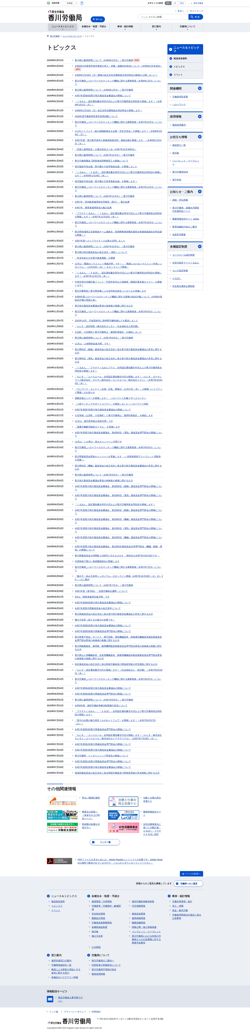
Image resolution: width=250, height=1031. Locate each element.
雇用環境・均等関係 (102, 900)
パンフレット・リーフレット (185, 162)
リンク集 (53, 1010)
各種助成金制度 (99, 926)
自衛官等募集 (179, 234)
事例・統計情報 (181, 895)
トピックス (179, 66)
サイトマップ (196, 11)
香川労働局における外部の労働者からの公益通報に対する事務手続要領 (146, 938)
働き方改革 (97, 935)
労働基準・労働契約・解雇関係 (106, 906)
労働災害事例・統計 (182, 900)
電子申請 (176, 179)
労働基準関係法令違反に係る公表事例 (186, 915)
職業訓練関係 (138, 921)
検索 (197, 17)
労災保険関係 (138, 905)
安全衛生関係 (98, 912)
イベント (178, 74)
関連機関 (186, 88)
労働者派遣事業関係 (102, 921)
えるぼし (176, 278)
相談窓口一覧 (179, 145)
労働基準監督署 (180, 96)
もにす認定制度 (180, 270)
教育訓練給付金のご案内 (184, 227)
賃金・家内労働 (180, 909)
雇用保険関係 (138, 917)
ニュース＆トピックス (186, 49)
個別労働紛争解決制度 (143, 900)
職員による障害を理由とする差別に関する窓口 (65, 970)
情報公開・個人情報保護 (144, 926)
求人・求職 (177, 905)
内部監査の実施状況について (106, 964)
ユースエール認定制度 (183, 255)
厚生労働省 (198, 3)
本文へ (180, 11)
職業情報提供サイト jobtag (185, 219)
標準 (168, 3)
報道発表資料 (180, 58)
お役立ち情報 (186, 137)
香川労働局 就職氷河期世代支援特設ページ (185, 210)
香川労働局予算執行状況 (104, 968)
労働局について (101, 954)
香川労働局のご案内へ (103, 959)
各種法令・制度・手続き (106, 895)
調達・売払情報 (180, 200)
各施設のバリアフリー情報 (64, 976)
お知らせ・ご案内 (186, 191)
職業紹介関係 (98, 917)
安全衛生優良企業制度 (183, 286)
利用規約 (96, 1010)
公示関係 (96, 946)
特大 (182, 3)
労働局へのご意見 (188, 882)
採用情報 (186, 116)
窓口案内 (56, 954)
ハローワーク (179, 104)
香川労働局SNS (180, 172)
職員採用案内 (179, 125)
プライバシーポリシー (75, 1010)
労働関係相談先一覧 (61, 964)
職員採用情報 (98, 973)
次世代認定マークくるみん (185, 262)
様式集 (175, 153)
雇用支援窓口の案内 (61, 959)
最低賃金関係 (138, 912)
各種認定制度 (186, 246)
